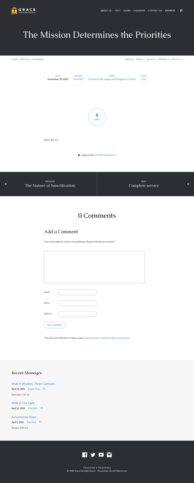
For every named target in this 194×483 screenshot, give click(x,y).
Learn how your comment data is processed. (106, 337)
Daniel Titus (34, 389)
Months (177, 59)
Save (97, 117)
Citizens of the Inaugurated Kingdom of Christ (112, 79)
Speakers (163, 59)
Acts (143, 79)
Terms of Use (89, 467)
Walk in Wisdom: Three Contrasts (33, 383)
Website (48, 314)
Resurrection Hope (24, 417)
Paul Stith (78, 79)
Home (14, 59)
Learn (127, 11)
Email (47, 303)
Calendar (139, 11)
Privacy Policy (104, 467)
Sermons (24, 59)
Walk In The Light (23, 403)
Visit (117, 11)
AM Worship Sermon (105, 154)
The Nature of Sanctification (50, 185)
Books (151, 59)
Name (47, 292)
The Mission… (38, 59)
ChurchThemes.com (118, 471)
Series (140, 59)
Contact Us (155, 11)
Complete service (144, 185)
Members (170, 11)
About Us (106, 11)
